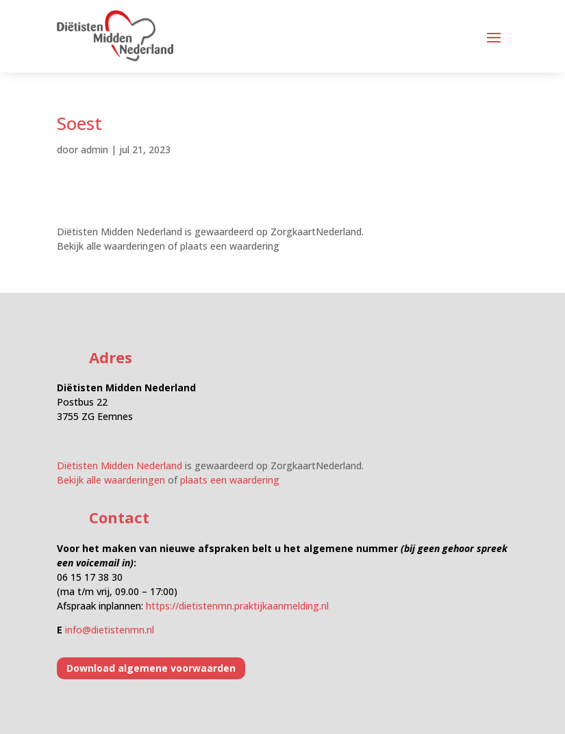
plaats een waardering (229, 245)
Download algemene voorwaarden (151, 667)
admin (94, 149)
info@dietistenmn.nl (109, 629)
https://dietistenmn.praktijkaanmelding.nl (237, 605)
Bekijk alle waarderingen (111, 245)
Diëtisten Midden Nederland (119, 231)
